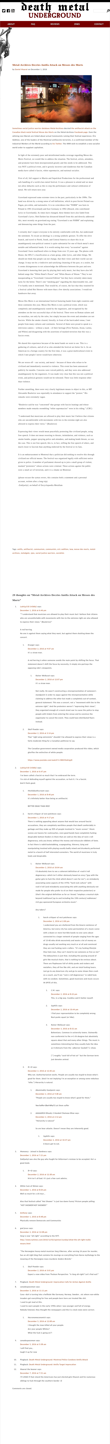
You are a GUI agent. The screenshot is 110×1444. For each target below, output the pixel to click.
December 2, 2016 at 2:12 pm (49, 1117)
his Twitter (57, 144)
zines (77, 24)
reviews (55, 24)
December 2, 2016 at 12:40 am (41, 1071)
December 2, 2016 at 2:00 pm (56, 921)
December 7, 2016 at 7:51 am (33, 1373)
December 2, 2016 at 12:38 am (41, 1174)
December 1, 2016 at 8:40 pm (41, 794)
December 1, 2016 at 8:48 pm (33, 1217)
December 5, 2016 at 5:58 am (33, 1344)
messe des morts (81, 549)
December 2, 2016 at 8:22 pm (64, 994)
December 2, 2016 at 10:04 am (49, 867)
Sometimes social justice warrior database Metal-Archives (37, 128)
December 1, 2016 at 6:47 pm (33, 771)
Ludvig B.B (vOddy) (28, 606)
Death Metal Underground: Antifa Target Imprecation (52, 1364)
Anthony (23, 1213)
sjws (33, 553)
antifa (20, 549)
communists (51, 549)
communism (39, 549)
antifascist (28, 549)
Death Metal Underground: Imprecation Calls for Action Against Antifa (60, 1282)
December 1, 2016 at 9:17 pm (41, 817)
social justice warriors (45, 553)
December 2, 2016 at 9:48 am (49, 1094)
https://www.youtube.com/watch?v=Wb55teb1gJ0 (50, 760)
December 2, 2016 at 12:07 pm (49, 679)
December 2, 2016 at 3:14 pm (41, 733)
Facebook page (81, 132)
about (11, 24)
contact (99, 24)
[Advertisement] (57, 45)
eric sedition (62, 549)
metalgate (25, 553)
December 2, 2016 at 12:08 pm (33, 1232)
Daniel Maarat (21, 69)
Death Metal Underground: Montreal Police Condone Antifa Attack (58, 1360)
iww (71, 549)
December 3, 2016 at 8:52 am (64, 1029)
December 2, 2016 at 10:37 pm (57, 1140)
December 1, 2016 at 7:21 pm (33, 1155)
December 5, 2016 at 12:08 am (41, 1321)
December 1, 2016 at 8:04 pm (33, 1190)
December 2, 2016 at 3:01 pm (41, 1270)
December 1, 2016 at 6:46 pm (33, 610)
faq (33, 24)
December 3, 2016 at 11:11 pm (33, 1290)
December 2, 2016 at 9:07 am (41, 649)
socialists (60, 553)
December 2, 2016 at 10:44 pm (64, 1009)
